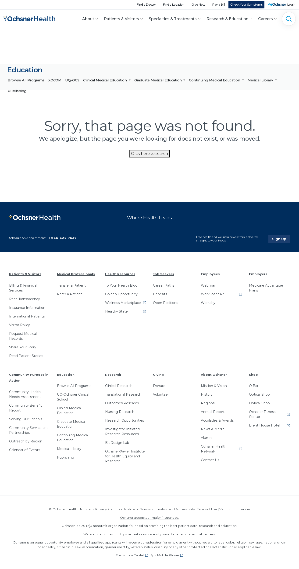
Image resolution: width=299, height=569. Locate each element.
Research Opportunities (124, 420)
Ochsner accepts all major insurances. (149, 517)
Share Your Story (22, 347)
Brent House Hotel (264, 425)
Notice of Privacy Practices (101, 509)
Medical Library (261, 80)
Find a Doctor (146, 4)
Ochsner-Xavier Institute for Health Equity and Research (125, 456)
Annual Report (212, 412)
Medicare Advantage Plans (266, 287)
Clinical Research (118, 386)
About (88, 19)
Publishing (17, 91)
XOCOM (54, 80)
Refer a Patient (69, 294)
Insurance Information (27, 308)
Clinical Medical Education (105, 80)
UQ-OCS (72, 80)
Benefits (160, 294)
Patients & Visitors (121, 19)
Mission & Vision (214, 386)
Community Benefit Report (25, 407)
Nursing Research (119, 412)
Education (66, 374)
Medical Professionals (76, 274)
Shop (253, 374)
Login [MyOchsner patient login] (291, 4)
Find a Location (174, 4)
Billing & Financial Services (23, 287)
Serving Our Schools (25, 419)
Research (113, 374)
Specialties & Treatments (173, 19)
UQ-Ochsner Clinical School (73, 396)
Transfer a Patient (71, 285)
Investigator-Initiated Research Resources (122, 431)
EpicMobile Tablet (130, 555)
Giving (158, 374)
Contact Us (210, 460)
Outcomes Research (122, 403)
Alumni (206, 438)
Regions (207, 403)
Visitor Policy (19, 325)
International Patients (27, 316)
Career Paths (163, 285)
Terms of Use (207, 509)
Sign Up (281, 238)
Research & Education (227, 19)
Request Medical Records (23, 336)
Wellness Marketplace (123, 303)
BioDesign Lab (117, 443)
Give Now (198, 4)
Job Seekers (163, 274)
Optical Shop (259, 394)
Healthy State (116, 311)
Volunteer (161, 394)
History (207, 394)
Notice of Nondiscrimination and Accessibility (159, 509)
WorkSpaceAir (212, 294)
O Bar (253, 386)
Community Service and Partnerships (29, 430)
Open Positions (165, 303)
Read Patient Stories (26, 356)
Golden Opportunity (121, 294)
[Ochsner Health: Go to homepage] (29, 18)
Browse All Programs (26, 80)
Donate (159, 386)
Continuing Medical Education (215, 80)
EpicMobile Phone (164, 555)
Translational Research (123, 394)
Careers (265, 19)
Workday (208, 303)
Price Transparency (24, 299)
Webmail (208, 285)
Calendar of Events (24, 450)
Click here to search (149, 153)
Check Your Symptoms (246, 4)
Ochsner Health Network (214, 448)
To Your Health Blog (121, 285)
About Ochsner (214, 374)
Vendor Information (234, 509)
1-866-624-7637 (62, 238)
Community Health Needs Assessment (25, 394)
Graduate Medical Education (158, 80)
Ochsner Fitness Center (262, 414)
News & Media (212, 429)
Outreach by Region (25, 441)
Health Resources (120, 274)
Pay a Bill (218, 4)
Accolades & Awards (217, 420)
